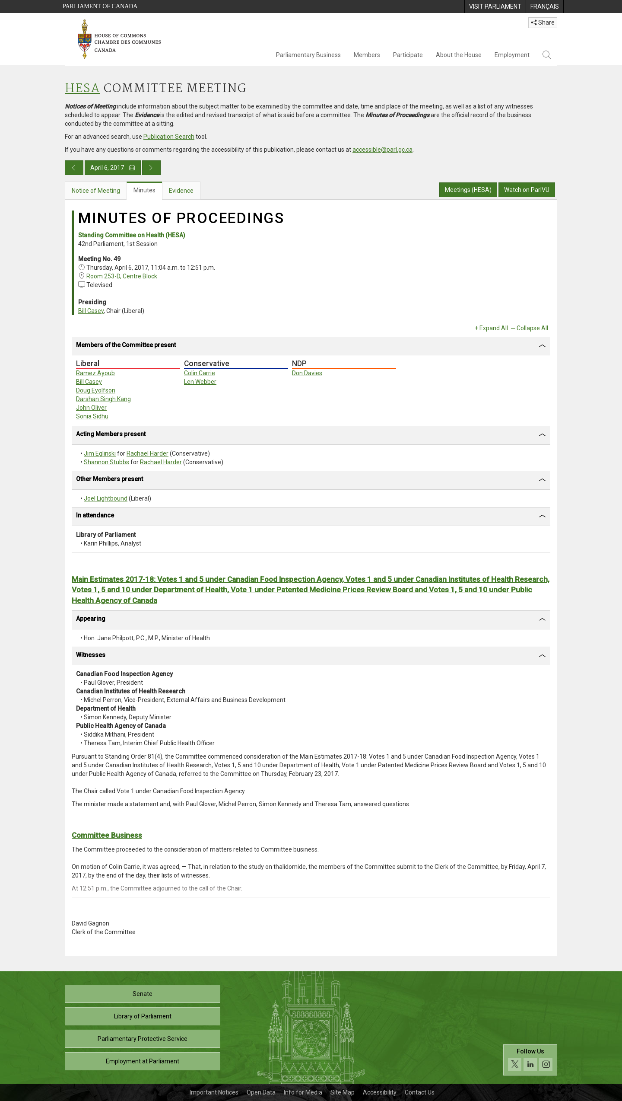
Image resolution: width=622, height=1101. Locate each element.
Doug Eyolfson (95, 390)
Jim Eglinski (100, 453)
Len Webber (200, 381)
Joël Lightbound (105, 498)
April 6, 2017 (112, 167)
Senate (142, 993)
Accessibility (380, 1092)
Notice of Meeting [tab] (96, 190)
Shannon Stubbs (106, 462)
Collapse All (532, 328)
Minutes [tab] (144, 190)
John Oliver (91, 407)
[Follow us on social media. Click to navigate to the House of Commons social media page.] (530, 1060)
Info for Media (303, 1092)
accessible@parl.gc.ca (382, 149)
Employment (512, 54)
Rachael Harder (147, 453)
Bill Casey (91, 310)
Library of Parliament (142, 1016)
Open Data (261, 1092)
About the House (459, 54)
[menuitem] (495, 6)
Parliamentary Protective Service (142, 1038)
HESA (82, 89)
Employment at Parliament (142, 1061)
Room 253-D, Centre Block (121, 276)
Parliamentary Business (308, 54)
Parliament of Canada (100, 6)
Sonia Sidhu (92, 416)
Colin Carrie (199, 373)
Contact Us (420, 1092)
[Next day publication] (151, 167)
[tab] (311, 346)
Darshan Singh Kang (103, 399)
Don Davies (307, 373)
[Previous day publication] (74, 167)
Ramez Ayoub (95, 373)
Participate (408, 54)
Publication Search (168, 136)
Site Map (342, 1092)
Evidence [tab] (181, 190)
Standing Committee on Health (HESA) (131, 235)
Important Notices (214, 1092)
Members (367, 54)
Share (543, 22)
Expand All (493, 328)
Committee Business (107, 835)
